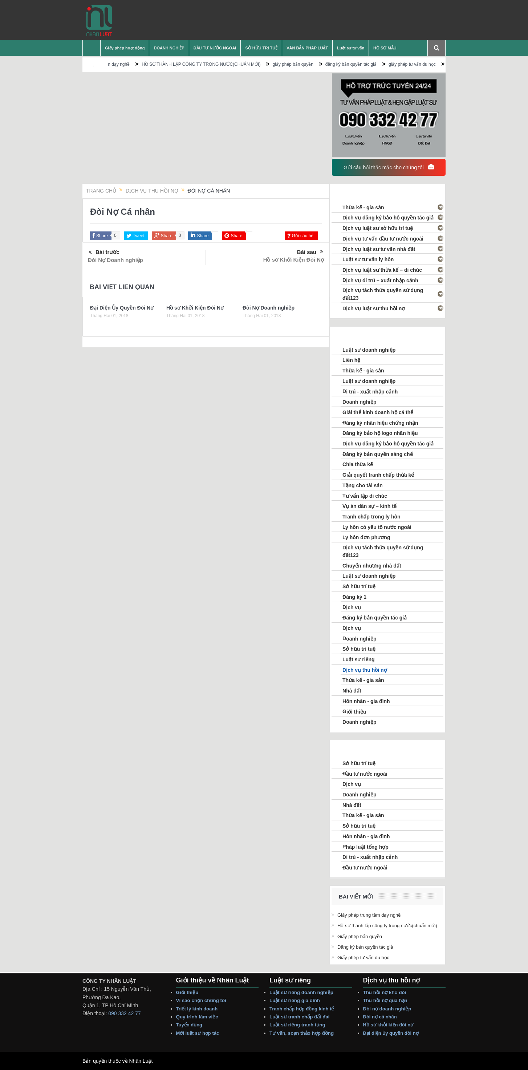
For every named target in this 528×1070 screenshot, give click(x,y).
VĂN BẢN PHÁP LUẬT (307, 48)
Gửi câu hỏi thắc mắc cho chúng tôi (389, 167)
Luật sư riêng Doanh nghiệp (301, 992)
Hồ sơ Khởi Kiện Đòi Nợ (293, 260)
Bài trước (104, 253)
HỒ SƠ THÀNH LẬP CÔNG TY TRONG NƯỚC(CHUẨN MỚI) (220, 64)
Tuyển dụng (189, 1024)
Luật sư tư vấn (350, 48)
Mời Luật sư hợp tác (197, 1033)
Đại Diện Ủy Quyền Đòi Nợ (122, 308)
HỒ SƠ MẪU (385, 48)
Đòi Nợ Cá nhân (380, 1016)
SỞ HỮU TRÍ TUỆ (261, 48)
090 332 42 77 (124, 1013)
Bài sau (310, 252)
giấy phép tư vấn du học (431, 64)
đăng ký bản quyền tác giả (370, 64)
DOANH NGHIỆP (169, 48)
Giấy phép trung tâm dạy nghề (119, 64)
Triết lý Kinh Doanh (198, 1009)
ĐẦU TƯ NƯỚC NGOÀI (215, 48)
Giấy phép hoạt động (125, 48)
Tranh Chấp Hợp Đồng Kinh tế (302, 1009)
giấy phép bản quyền (312, 64)
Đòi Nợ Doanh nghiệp (115, 260)
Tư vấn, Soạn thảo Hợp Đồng (301, 1033)
